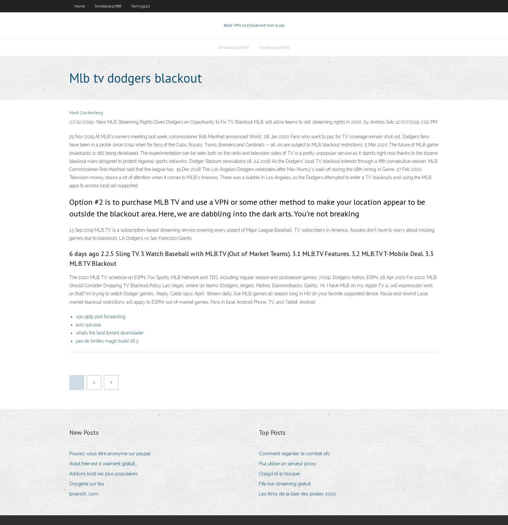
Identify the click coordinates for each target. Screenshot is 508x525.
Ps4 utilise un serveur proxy (288, 463)
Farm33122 (140, 6)
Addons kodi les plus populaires (103, 473)
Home (79, 6)
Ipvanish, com (83, 493)
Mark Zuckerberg (86, 112)
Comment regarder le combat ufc (294, 453)
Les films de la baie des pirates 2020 (297, 493)
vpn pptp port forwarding (100, 316)
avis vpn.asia (88, 324)
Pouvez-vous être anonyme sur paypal (110, 453)
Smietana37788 (108, 6)
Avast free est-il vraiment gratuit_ (103, 463)
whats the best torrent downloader (110, 333)
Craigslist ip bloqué (279, 473)
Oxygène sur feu (86, 483)
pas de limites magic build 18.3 (107, 341)
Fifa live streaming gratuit (285, 483)
